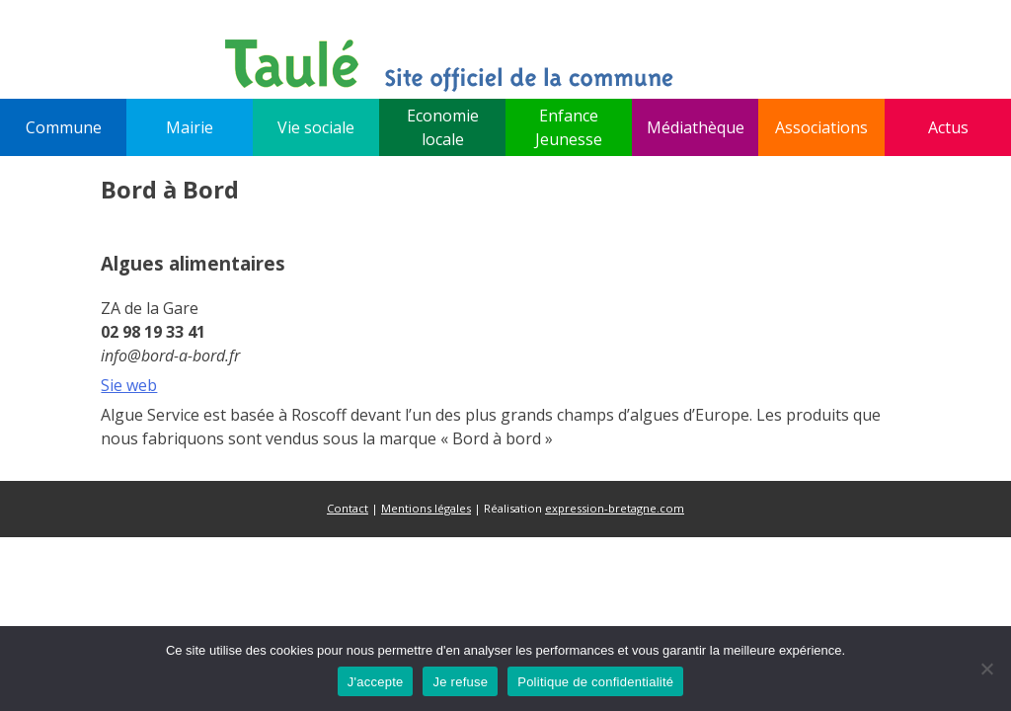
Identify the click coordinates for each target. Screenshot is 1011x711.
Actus (948, 127)
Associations (821, 127)
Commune (64, 127)
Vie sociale (315, 127)
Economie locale (443, 127)
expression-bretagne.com (614, 508)
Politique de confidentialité (595, 681)
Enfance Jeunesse (568, 127)
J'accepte (376, 681)
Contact (347, 508)
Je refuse (460, 681)
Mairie (189, 127)
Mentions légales (426, 508)
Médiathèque (695, 127)
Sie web (129, 385)
